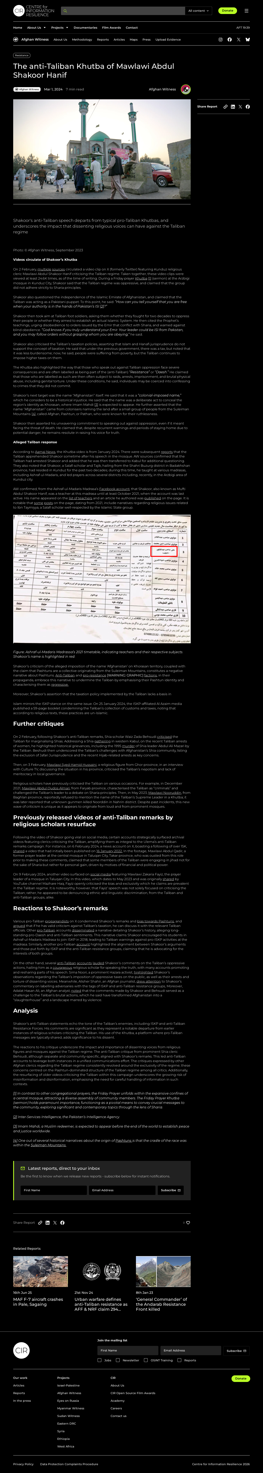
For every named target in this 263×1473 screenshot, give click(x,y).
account (83, 944)
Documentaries (85, 27)
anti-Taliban (66, 963)
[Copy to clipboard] (225, 107)
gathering (102, 741)
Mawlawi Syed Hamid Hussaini (72, 765)
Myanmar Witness (70, 1408)
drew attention (149, 981)
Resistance (21, 55)
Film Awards (111, 27)
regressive (59, 685)
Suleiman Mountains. (48, 1145)
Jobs (107, 1360)
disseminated (83, 930)
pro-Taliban (46, 930)
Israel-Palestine (68, 1385)
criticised (164, 737)
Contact (132, 27)
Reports (103, 39)
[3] (96, 405)
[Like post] (187, 1222)
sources (58, 269)
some (38, 503)
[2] (15, 1117)
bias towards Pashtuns (155, 921)
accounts (84, 963)
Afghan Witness (35, 39)
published (152, 498)
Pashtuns (123, 1141)
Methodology (82, 39)
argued (19, 926)
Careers (116, 1408)
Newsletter (131, 1360)
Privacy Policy (23, 1464)
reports (167, 452)
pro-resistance (94, 675)
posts (48, 503)
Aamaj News (45, 452)
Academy (118, 1401)
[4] (34, 414)
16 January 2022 (109, 851)
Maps (134, 39)
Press (147, 39)
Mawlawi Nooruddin (164, 793)
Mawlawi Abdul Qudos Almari (46, 788)
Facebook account (114, 489)
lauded (98, 963)
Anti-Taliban (65, 675)
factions (150, 675)
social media (100, 874)
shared (19, 851)
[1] (149, 278)
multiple (44, 269)
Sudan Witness (68, 1416)
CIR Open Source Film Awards (133, 1393)
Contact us (118, 1416)
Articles (119, 39)
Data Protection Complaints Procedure (69, 1464)
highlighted (143, 972)
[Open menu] (246, 10)
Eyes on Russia (68, 1401)
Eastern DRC (66, 1423)
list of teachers (80, 498)
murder (128, 746)
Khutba (141, 278)
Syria (60, 1431)
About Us (60, 39)
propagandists (57, 921)
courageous (62, 968)
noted (76, 991)
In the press (22, 1401)
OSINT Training (162, 1360)
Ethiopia (63, 1439)
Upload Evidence (168, 39)
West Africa (65, 1446)
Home (17, 27)
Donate (227, 10)
